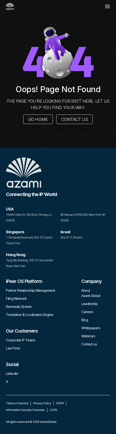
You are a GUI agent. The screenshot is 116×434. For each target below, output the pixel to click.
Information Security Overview (25, 410)
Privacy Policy (42, 403)
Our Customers (22, 331)
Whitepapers (90, 328)
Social (12, 364)
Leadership (89, 304)
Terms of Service (17, 403)
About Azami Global (90, 293)
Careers (87, 312)
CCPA (53, 410)
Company (91, 281)
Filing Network (16, 298)
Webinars (88, 336)
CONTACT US (74, 119)
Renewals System (19, 307)
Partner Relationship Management (30, 290)
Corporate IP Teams (20, 340)
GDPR (60, 403)
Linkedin (12, 374)
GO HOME (38, 119)
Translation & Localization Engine (29, 315)
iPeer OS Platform (24, 281)
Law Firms (13, 348)
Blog (84, 320)
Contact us (89, 344)
